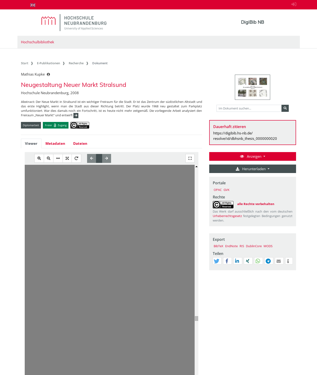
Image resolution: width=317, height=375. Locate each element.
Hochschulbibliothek (37, 42)
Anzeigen (251, 156)
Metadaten (55, 143)
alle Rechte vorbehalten (255, 204)
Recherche (76, 63)
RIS (242, 246)
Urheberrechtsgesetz (227, 216)
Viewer (31, 143)
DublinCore (254, 246)
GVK (226, 190)
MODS (268, 246)
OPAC (218, 190)
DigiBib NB (252, 22)
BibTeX (218, 246)
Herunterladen (251, 168)
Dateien (80, 143)
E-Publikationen (48, 63)
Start (24, 63)
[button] (216, 261)
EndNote (231, 246)
